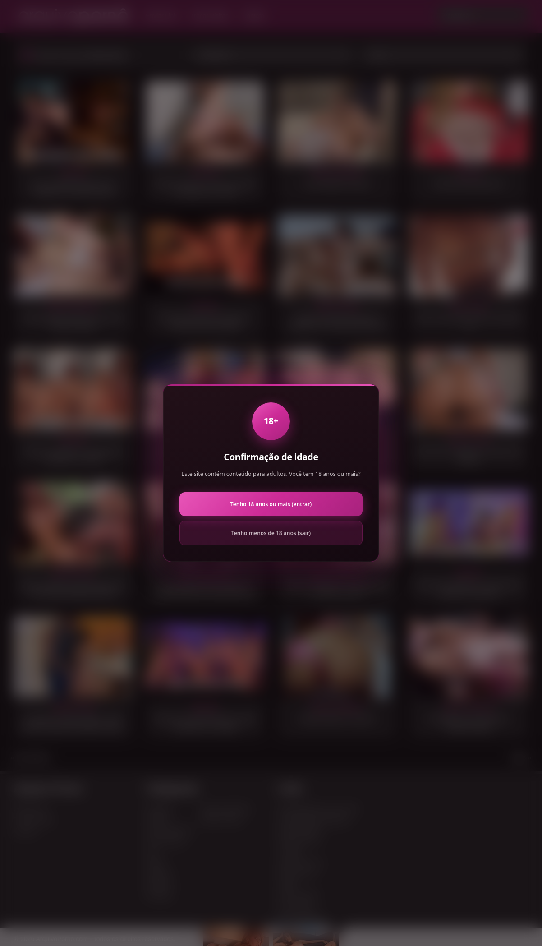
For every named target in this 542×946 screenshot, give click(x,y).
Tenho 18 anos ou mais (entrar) (271, 504)
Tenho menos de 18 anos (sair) (271, 533)
